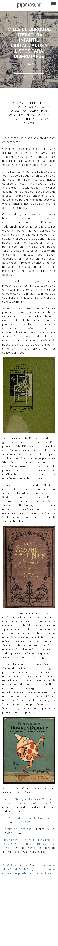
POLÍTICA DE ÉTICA (36, 915)
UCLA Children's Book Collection (27, 818)
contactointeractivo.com (42, 936)
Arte (16, 890)
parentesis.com (8, 936)
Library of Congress (16, 828)
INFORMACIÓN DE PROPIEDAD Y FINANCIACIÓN (22, 931)
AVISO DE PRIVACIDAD (11, 909)
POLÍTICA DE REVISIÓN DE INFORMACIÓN (19, 920)
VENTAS (27, 909)
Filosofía (34, 890)
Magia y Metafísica (30, 895)
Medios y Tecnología (10, 895)
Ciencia (24, 890)
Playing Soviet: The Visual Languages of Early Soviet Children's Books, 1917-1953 (29, 843)
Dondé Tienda (7, 942)
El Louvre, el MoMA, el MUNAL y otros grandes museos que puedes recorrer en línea (29, 869)
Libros (29, 64)
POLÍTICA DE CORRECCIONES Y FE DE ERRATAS (22, 926)
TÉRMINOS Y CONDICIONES (13, 915)
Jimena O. (31, 76)
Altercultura (7, 890)
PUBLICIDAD (39, 909)
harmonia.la (23, 936)
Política (45, 895)
